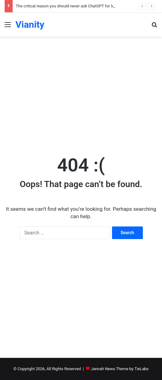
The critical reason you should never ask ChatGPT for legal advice (74, 6)
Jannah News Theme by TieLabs (119, 368)
